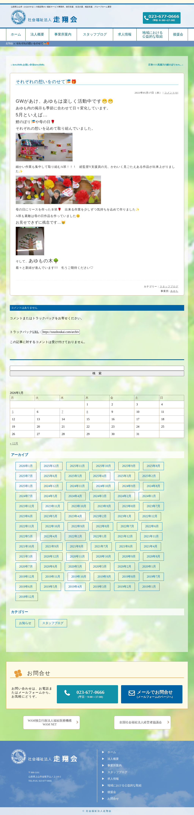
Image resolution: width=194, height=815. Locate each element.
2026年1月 (26, 465)
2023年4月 (75, 516)
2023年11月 (52, 506)
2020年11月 (77, 556)
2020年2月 (124, 566)
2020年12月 (51, 556)
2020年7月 (26, 566)
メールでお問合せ (155, 694)
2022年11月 (26, 526)
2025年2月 (149, 476)
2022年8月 (103, 526)
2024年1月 (149, 496)
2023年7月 (153, 506)
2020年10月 (103, 556)
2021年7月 (101, 546)
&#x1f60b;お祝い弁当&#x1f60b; (29, 64)
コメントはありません (24, 307)
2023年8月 (129, 506)
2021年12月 (125, 536)
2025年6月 (50, 476)
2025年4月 (100, 476)
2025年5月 (75, 476)
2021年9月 (52, 546)
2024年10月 (103, 486)
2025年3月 (124, 476)
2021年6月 (126, 546)
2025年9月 (129, 465)
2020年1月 (149, 566)
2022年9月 (78, 526)
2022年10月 (52, 526)
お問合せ (113, 798)
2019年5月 (50, 586)
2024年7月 (26, 496)
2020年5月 (75, 566)
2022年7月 (127, 526)
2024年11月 (77, 486)
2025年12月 (51, 465)
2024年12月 (51, 486)
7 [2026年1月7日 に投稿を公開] (62, 411)
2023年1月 (124, 516)
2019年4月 (75, 586)
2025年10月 (103, 465)
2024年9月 (129, 486)
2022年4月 (50, 536)
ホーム (16, 34)
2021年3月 (26, 556)
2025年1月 (26, 486)
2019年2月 (124, 586)
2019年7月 (153, 576)
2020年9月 (129, 556)
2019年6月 (26, 586)
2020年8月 (153, 556)
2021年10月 (26, 546)
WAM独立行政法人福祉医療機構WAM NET (49, 722)
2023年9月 (104, 506)
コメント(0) (171, 92)
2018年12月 (26, 596)
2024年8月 (153, 486)
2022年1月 (100, 536)
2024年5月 (50, 496)
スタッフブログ (95, 34)
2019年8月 (129, 576)
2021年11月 (151, 536)
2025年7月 (26, 476)
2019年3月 (100, 586)
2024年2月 (124, 496)
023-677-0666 (91, 694)
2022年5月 (26, 536)
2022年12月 (149, 516)
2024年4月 (75, 496)
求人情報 (124, 34)
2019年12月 (26, 576)
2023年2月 (100, 516)
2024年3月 (100, 496)
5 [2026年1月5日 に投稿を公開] (12, 411)
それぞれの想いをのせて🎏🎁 (46, 81)
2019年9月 (104, 576)
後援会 (178, 34)
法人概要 (37, 34)
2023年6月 (26, 516)
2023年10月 (78, 506)
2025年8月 (153, 465)
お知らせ (25, 623)
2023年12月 (26, 506)
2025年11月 (77, 465)
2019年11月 (52, 576)
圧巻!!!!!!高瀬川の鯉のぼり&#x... (164, 64)
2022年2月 (75, 536)
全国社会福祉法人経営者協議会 (140, 722)
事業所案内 (62, 34)
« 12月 (14, 443)
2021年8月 (77, 546)
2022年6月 (152, 526)
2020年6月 (50, 566)
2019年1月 (149, 586)
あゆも (174, 291)
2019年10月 (78, 576)
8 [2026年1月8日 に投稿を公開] (87, 411)
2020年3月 (100, 566)
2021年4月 (150, 546)
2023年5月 (50, 516)
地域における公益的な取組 (152, 34)
